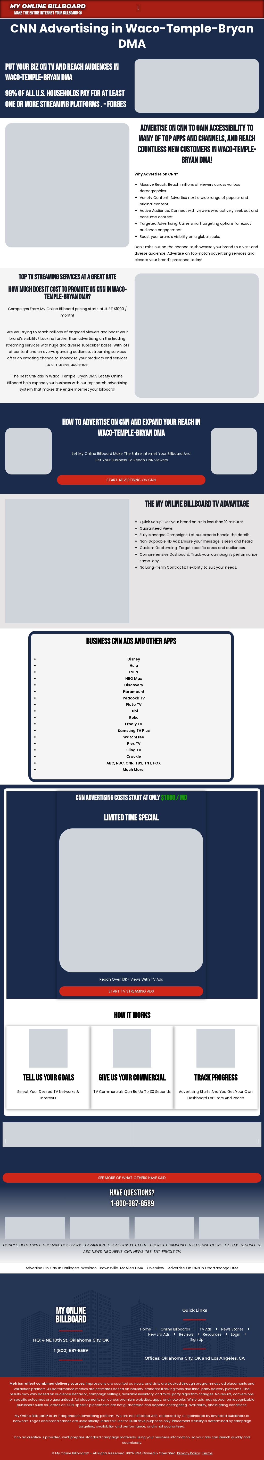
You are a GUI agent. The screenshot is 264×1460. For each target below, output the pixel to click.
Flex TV (236, 1245)
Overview (155, 1268)
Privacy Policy (188, 1453)
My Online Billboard (48, 6)
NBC (120, 763)
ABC (110, 763)
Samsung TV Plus (184, 1245)
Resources (212, 1334)
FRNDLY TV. (171, 1251)
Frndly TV (133, 724)
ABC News (92, 1251)
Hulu (23, 1245)
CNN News (133, 1251)
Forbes (116, 105)
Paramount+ (97, 1245)
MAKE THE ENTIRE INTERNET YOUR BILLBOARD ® (48, 13)
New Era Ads (159, 1334)
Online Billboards (175, 1329)
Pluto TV (138, 1245)
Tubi (151, 1245)
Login (235, 1334)
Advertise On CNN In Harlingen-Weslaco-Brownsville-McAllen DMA (84, 1268)
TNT (147, 763)
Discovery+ (72, 1245)
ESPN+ (35, 1245)
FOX (157, 763)
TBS (138, 763)
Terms (207, 1453)
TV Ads (206, 1329)
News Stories (232, 1329)
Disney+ (10, 1245)
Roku (162, 1245)
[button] (138, 8)
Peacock (119, 1245)
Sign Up (196, 1339)
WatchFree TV (215, 1245)
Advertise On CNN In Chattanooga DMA (203, 1268)
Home (145, 1329)
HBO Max (51, 1245)
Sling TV (252, 1245)
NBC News (113, 1251)
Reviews (186, 1334)
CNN (130, 763)
